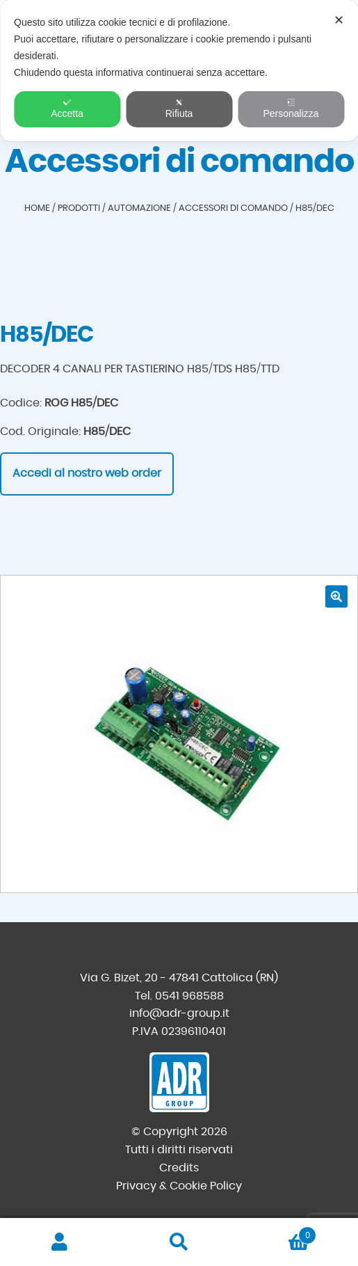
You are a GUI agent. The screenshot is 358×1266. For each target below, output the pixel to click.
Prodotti (79, 208)
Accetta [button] (67, 108)
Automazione (139, 208)
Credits (179, 1167)
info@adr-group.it (179, 1013)
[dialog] (179, 70)
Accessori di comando (233, 208)
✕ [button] (339, 20)
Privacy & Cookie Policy (179, 1186)
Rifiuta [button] (179, 108)
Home (37, 208)
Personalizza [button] (290, 108)
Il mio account (60, 1242)
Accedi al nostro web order (87, 473)
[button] (336, 596)
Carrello (277, 1232)
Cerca (179, 1242)
